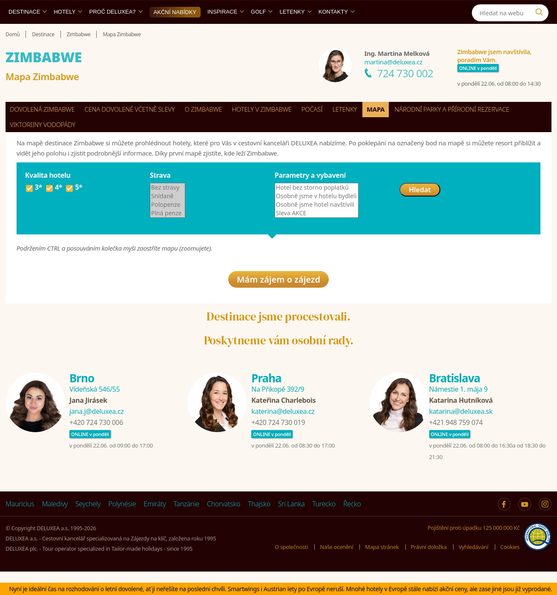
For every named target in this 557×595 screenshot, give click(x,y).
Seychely (87, 527)
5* (73, 208)
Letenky (295, 31)
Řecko (352, 527)
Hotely (68, 31)
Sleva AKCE (316, 232)
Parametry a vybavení (310, 194)
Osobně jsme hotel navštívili (316, 224)
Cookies (510, 570)
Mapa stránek (382, 570)
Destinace (28, 31)
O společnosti (291, 570)
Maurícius (20, 527)
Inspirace (225, 31)
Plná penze (167, 232)
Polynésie (122, 527)
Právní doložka (429, 570)
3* (33, 208)
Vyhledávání (473, 570)
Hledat (420, 209)
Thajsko (259, 527)
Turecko (324, 527)
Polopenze (167, 224)
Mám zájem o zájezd (278, 302)
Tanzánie (186, 527)
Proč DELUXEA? (115, 31)
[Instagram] (497, 10)
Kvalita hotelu (48, 194)
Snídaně (167, 215)
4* (53, 208)
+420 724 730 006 (96, 446)
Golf (262, 31)
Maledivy (55, 527)
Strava (160, 194)
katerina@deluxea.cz (282, 434)
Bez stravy (167, 207)
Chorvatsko (223, 527)
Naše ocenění (336, 570)
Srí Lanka (291, 527)
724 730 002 (405, 93)
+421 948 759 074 (456, 446)
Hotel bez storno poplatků (316, 207)
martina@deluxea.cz (393, 81)
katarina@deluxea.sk (461, 434)
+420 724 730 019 (278, 446)
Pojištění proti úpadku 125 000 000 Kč (474, 551)
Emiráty (155, 527)
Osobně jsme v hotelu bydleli (316, 215)
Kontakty (337, 31)
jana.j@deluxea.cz (96, 434)
